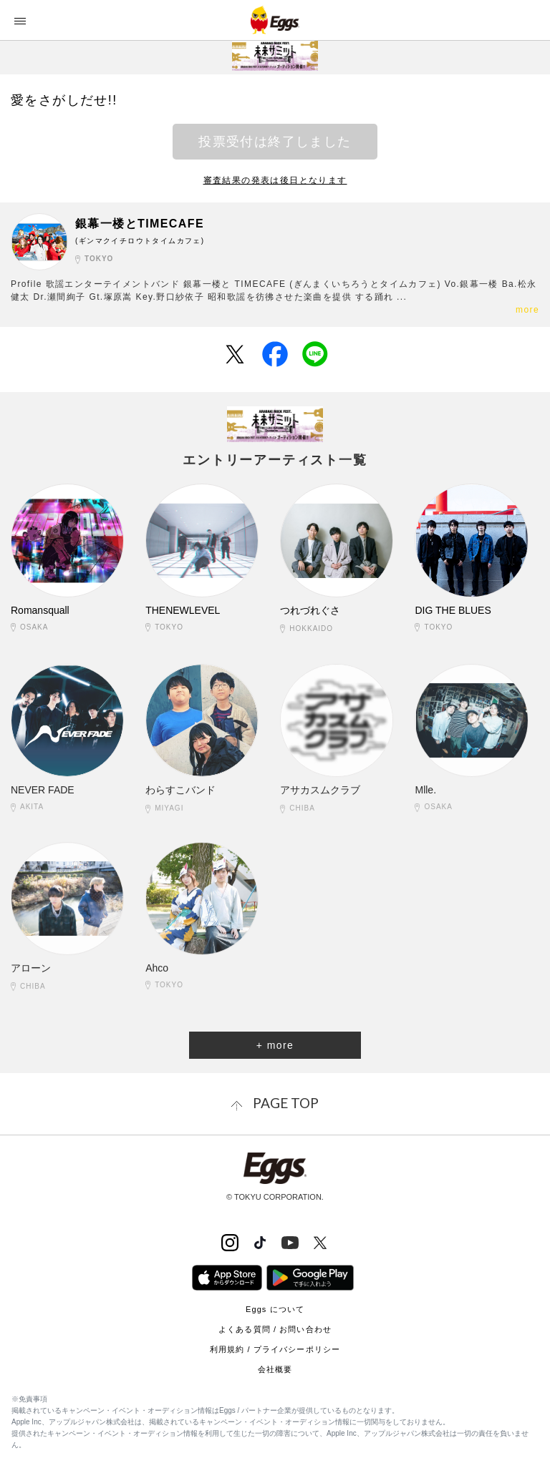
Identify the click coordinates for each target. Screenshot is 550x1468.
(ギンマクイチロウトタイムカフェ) (139, 241)
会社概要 (275, 1369)
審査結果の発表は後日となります (275, 180)
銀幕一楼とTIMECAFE (139, 223)
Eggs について (275, 1309)
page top (286, 1103)
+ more (275, 1045)
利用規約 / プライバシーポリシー (275, 1349)
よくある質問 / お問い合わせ (275, 1329)
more (527, 310)
